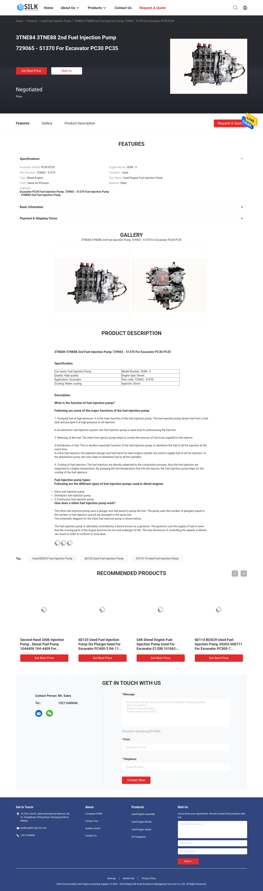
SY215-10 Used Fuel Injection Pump (157, 558)
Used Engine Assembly (143, 814)
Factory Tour (91, 821)
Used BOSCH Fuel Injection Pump (52, 558)
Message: (129, 694)
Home (19, 21)
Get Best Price (31, 71)
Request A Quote (230, 123)
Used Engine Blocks (142, 821)
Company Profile (93, 813)
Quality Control (93, 828)
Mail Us (66, 71)
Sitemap (111, 878)
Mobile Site (128, 878)
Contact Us (91, 835)
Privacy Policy (149, 878)
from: (127, 739)
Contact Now (136, 780)
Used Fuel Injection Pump (56, 21)
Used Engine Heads (142, 829)
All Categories (139, 837)
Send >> (188, 861)
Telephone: (130, 759)
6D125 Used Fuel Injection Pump (104, 558)
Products (32, 21)
